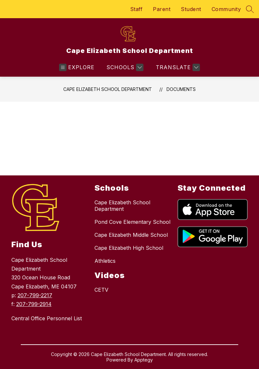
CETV (101, 289)
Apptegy (143, 360)
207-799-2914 (34, 304)
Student (191, 9)
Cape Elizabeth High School (128, 248)
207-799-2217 (35, 295)
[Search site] (250, 9)
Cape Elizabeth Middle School (131, 235)
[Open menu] (76, 67)
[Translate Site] (177, 67)
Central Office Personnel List (46, 318)
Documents (181, 89)
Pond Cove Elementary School (132, 222)
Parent (161, 9)
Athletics (105, 261)
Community (226, 9)
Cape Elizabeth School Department (107, 89)
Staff (136, 9)
